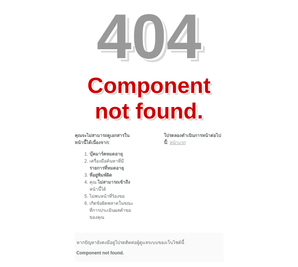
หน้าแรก (178, 142)
